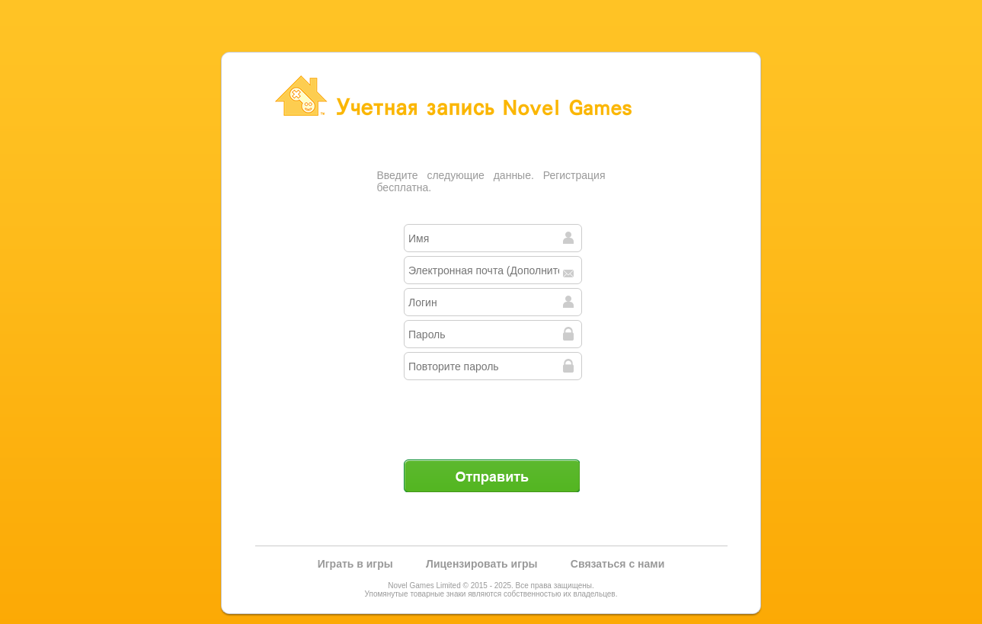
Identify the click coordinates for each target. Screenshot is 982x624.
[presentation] (493, 413)
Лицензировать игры (481, 564)
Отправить (491, 475)
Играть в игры (355, 564)
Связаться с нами (617, 564)
